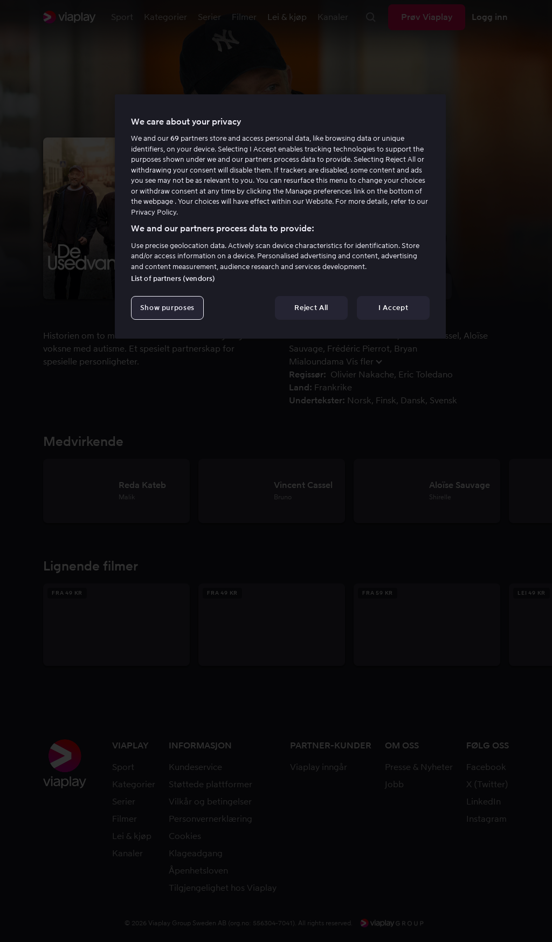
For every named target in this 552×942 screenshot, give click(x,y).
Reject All (311, 308)
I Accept (393, 308)
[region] (280, 216)
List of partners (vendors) (173, 278)
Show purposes (167, 308)
